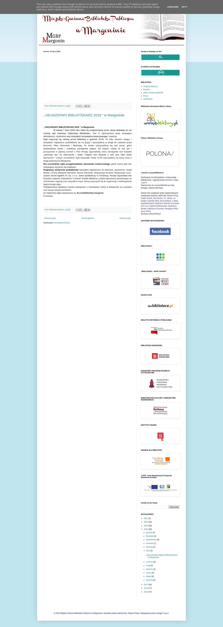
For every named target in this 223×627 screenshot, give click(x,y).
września (150, 543)
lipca (148, 551)
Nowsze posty (50, 218)
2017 (146, 584)
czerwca (149, 562)
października (151, 540)
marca (149, 573)
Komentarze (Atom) (62, 223)
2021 (146, 518)
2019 (146, 526)
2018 (146, 529)
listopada (150, 536)
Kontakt (146, 89)
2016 (146, 588)
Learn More (173, 7)
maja (148, 565)
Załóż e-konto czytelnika (153, 93)
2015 (146, 592)
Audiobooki (147, 99)
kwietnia (149, 569)
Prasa (145, 96)
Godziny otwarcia (150, 86)
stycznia (149, 580)
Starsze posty (125, 218)
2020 (146, 522)
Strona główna (88, 218)
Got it (184, 7)
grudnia (149, 532)
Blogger (165, 613)
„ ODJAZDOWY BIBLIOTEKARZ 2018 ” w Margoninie (83, 115)
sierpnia (149, 547)
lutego (149, 576)
